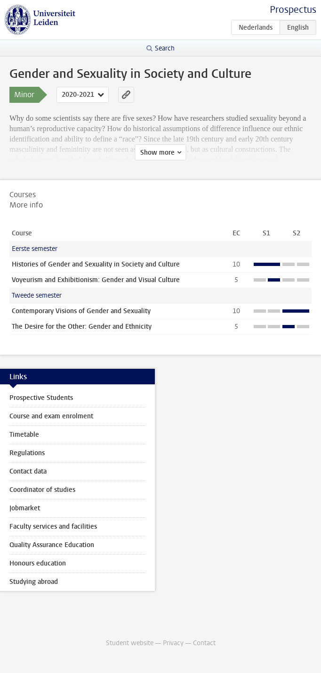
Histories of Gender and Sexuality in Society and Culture (96, 264)
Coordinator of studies (42, 489)
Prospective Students (41, 397)
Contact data (28, 471)
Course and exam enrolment (51, 416)
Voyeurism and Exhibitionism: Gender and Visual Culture (96, 279)
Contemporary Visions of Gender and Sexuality (81, 311)
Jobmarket (24, 508)
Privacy (173, 643)
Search (165, 48)
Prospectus (293, 9)
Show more (157, 152)
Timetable (24, 434)
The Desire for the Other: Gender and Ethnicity (82, 326)
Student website (129, 643)
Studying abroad (33, 581)
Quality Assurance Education (51, 544)
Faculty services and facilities (53, 526)
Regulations (27, 453)
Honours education (37, 563)
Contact (204, 643)
